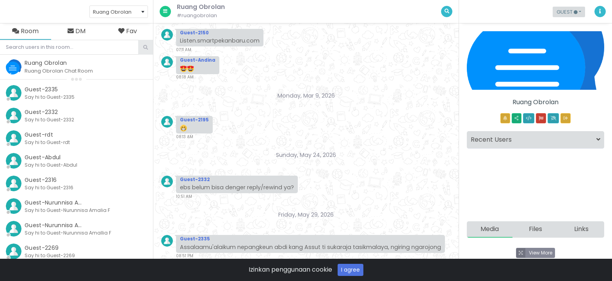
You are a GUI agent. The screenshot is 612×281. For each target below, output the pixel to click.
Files (535, 228)
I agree (350, 270)
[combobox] (118, 11)
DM (76, 31)
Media (489, 228)
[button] (568, 12)
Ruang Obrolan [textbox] (112, 12)
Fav (127, 31)
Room (25, 31)
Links (581, 228)
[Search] (69, 47)
